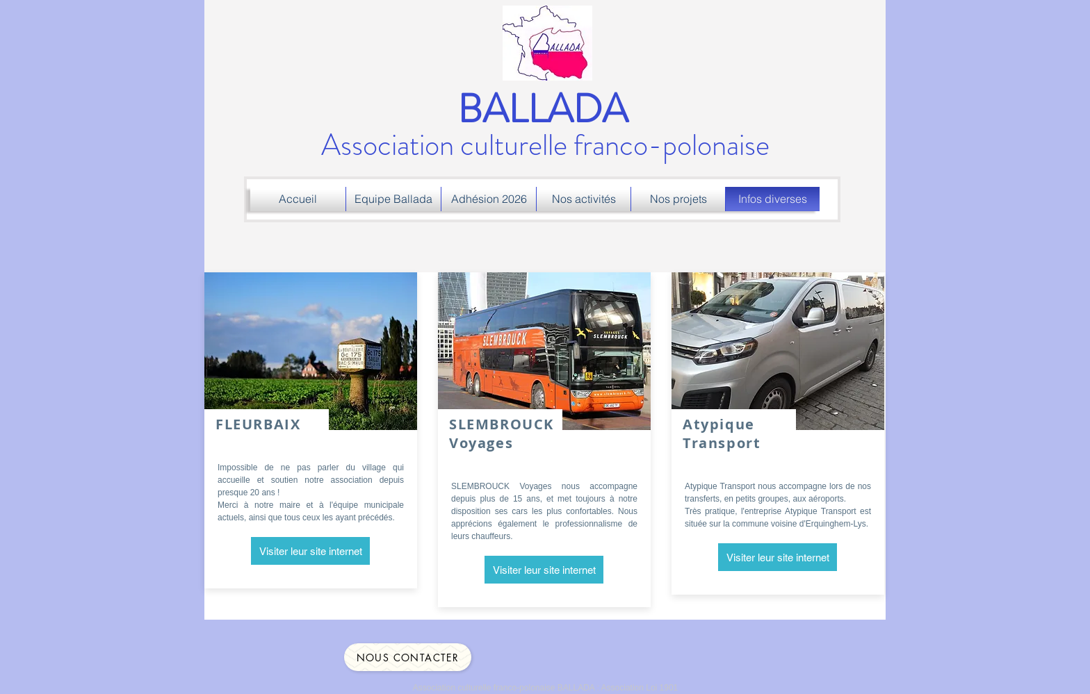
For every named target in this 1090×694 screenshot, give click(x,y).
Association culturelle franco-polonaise (545, 128)
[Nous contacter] (407, 657)
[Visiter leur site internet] (310, 551)
